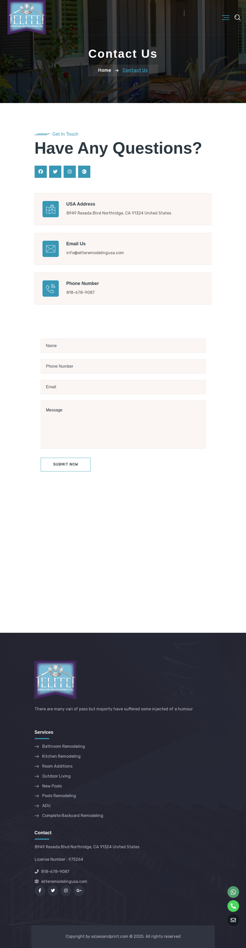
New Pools (52, 786)
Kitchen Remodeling (61, 756)
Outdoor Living (56, 776)
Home (104, 70)
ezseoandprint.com (109, 936)
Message (123, 424)
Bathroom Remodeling (63, 746)
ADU (46, 805)
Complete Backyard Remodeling (72, 815)
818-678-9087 (52, 871)
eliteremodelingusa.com (61, 881)
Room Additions (57, 766)
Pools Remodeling (59, 795)
